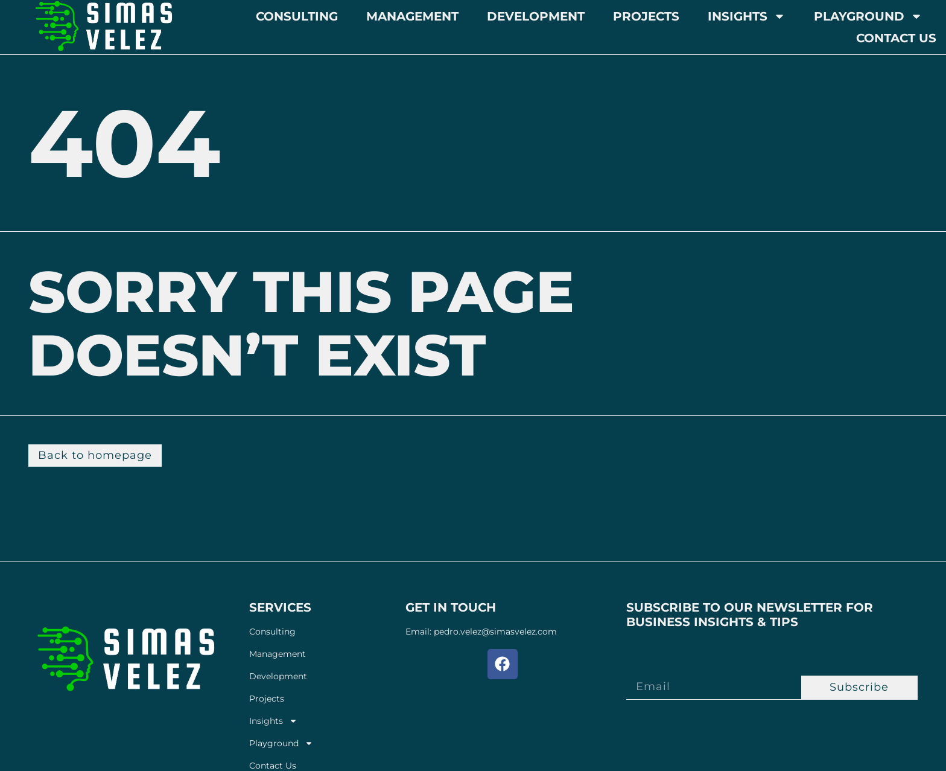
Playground (868, 16)
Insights (747, 16)
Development (536, 16)
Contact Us (896, 38)
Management (412, 16)
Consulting (297, 16)
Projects (646, 16)
